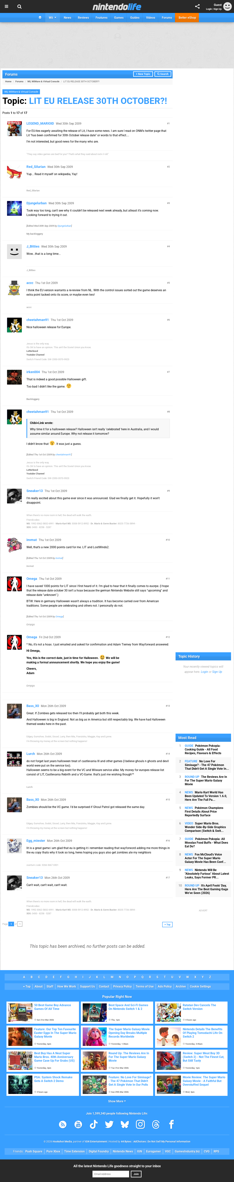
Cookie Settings (200, 986)
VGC (168, 1151)
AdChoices (139, 1141)
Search (163, 74)
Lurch (30, 754)
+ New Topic (143, 74)
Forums (11, 74)
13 (168, 705)
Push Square (33, 1151)
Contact (104, 986)
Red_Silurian (36, 167)
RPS (216, 1151)
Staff (50, 986)
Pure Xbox (53, 1151)
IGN (139, 1151)
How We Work (66, 986)
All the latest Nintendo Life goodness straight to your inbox (117, 1166)
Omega (31, 579)
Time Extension (74, 1151)
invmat (31, 540)
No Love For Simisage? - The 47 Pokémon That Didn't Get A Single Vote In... (207, 765)
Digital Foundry (99, 1151)
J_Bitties (32, 246)
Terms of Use (145, 986)
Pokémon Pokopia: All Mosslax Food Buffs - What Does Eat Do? (206, 842)
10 (168, 539)
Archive (181, 986)
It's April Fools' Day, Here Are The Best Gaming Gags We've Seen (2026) (206, 889)
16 (168, 840)
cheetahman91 (37, 320)
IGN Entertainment (96, 1141)
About (39, 986)
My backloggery (34, 233)
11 (168, 578)
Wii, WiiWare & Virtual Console (43, 81)
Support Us (87, 986)
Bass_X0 (32, 706)
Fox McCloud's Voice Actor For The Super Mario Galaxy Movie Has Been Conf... (205, 858)
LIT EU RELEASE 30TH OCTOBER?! (98, 101)
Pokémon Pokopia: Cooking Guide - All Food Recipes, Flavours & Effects (203, 749)
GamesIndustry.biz (187, 1151)
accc (29, 283)
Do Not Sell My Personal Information (169, 1141)
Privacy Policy (122, 986)
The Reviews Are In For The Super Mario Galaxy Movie (206, 780)
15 (168, 799)
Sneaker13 (34, 491)
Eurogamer (153, 1151)
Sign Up (217, 9)
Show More (117, 1101)
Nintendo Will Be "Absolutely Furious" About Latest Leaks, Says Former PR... (207, 873)
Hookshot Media (62, 1141)
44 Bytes (126, 1141)
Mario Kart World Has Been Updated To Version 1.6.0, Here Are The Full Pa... (206, 796)
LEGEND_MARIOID (40, 123)
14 (168, 753)
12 (168, 637)
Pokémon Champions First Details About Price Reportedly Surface (204, 811)
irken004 (33, 372)
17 (168, 877)
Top (27, 986)
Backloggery (32, 399)
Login (209, 9)
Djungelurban (36, 203)
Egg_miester (35, 841)
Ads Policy (165, 986)
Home (8, 81)
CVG (207, 1151)
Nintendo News (123, 1151)
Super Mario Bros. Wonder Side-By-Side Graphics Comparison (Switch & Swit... (205, 827)
